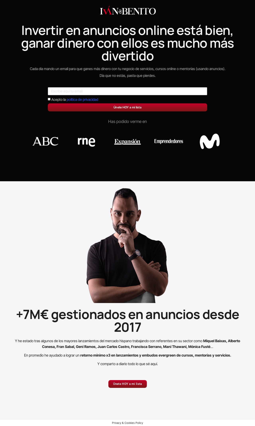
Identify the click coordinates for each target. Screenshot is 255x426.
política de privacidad (82, 99)
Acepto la (74, 99)
